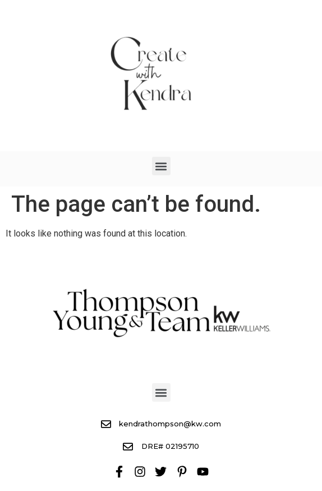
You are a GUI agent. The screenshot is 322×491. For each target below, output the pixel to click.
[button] (161, 166)
